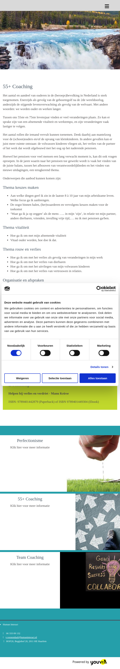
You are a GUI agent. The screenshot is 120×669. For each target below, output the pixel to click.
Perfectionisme (30, 440)
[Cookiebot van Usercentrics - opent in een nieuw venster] (99, 288)
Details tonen (99, 366)
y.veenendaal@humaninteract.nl (21, 637)
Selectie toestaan (60, 378)
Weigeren (22, 378)
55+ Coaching (30, 499)
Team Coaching (30, 557)
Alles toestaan (97, 378)
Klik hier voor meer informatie (30, 447)
